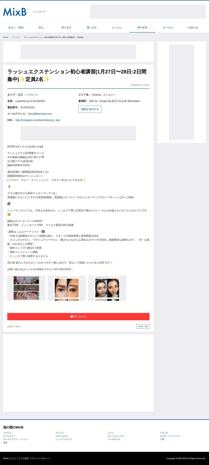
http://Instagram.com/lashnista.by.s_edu (38, 120)
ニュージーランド (63, 439)
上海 (162, 439)
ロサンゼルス (61, 436)
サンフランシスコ (116, 436)
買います (92, 27)
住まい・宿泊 (15, 27)
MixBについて (9, 458)
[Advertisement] (148, 12)
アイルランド (9, 436)
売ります (66, 27)
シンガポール (114, 439)
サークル (168, 27)
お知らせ (193, 27)
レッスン (117, 27)
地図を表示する (90, 109)
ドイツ (111, 433)
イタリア (164, 433)
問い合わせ (78, 316)
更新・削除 (143, 326)
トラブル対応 (23, 458)
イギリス (7, 433)
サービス (142, 27)
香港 (5, 442)
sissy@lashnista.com (40, 113)
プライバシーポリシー (40, 458)
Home (5, 37)
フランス (59, 433)
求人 (41, 27)
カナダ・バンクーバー (170, 436)
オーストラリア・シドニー (15, 439)
